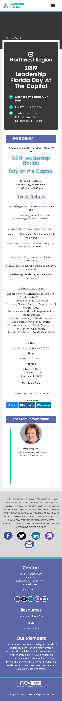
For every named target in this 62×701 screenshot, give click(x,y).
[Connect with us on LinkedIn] (31, 599)
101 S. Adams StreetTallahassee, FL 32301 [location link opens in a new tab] (28, 119)
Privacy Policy (31, 628)
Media (31, 623)
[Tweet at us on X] (24, 599)
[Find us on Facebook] (17, 599)
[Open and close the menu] (41, 5)
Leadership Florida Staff (31, 616)
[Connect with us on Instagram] (38, 599)
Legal (54, 694)
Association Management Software (31, 684)
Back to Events (12, 38)
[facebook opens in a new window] (27, 405)
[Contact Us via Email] (44, 599)
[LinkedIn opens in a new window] (43, 405)
